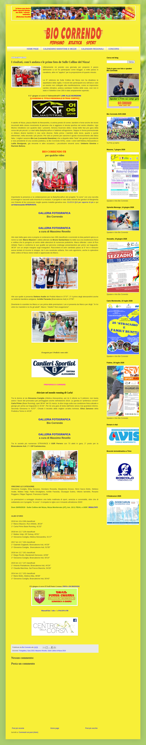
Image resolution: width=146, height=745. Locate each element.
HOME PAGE (33, 49)
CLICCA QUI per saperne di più (80, 202)
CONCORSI (114, 49)
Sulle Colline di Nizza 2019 (57, 650)
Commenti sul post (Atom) (28, 732)
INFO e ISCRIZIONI (71, 586)
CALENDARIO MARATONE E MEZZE (60, 49)
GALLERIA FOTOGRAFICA (54, 213)
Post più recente (18, 728)
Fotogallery (23, 650)
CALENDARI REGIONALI (92, 49)
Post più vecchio (91, 728)
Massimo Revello (41, 650)
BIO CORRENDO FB (54, 151)
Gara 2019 (31, 650)
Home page (54, 728)
